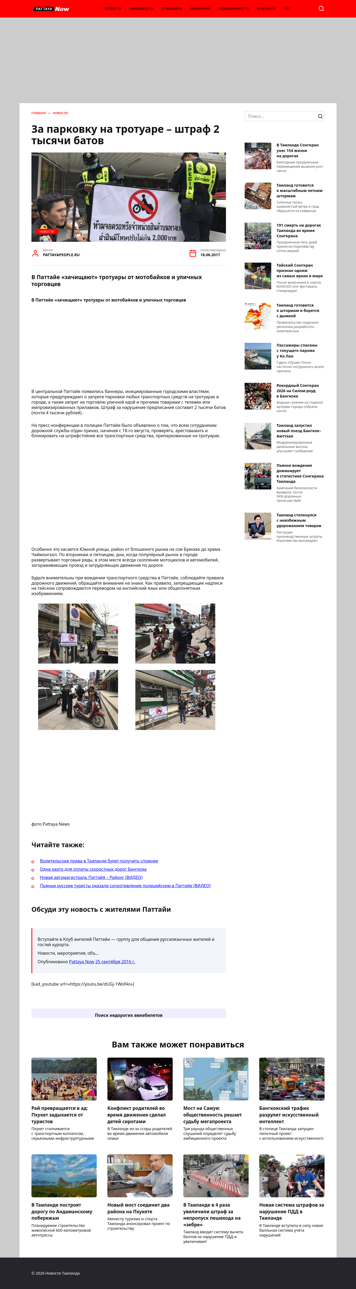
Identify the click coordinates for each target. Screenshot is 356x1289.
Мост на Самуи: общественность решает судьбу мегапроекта (213, 1114)
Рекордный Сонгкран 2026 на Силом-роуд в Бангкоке (298, 391)
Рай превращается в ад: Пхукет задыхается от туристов (60, 1114)
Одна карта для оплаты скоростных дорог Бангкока (93, 869)
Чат (287, 8)
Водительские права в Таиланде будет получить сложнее (99, 861)
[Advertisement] (178, 63)
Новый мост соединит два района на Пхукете (139, 1208)
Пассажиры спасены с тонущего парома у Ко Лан (297, 351)
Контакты (266, 8)
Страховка (172, 8)
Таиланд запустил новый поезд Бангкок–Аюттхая (299, 431)
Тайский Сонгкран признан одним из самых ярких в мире (300, 270)
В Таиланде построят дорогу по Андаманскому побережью (62, 1211)
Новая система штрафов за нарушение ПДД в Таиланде (289, 1211)
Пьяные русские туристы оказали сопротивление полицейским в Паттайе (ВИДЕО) (125, 886)
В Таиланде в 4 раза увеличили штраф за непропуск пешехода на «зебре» (212, 1215)
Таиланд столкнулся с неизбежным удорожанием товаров (299, 520)
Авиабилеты (142, 8)
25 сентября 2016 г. (115, 962)
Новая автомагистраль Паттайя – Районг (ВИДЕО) (91, 877)
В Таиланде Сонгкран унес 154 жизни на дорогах (298, 150)
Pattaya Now (81, 962)
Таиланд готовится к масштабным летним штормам (300, 190)
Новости (113, 8)
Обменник (200, 8)
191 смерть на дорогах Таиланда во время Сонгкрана (299, 230)
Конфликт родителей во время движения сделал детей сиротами (137, 1114)
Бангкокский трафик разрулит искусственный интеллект (289, 1114)
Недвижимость (234, 8)
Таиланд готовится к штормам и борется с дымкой (298, 311)
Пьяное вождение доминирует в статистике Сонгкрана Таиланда (300, 473)
